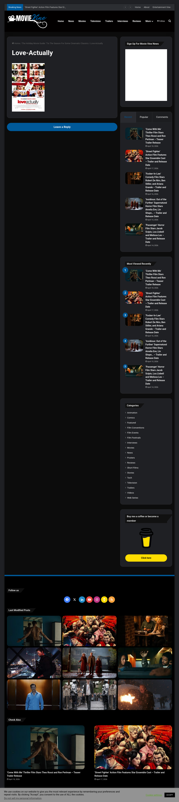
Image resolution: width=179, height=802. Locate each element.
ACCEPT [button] (169, 795)
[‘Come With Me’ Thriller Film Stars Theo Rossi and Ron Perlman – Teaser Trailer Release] (134, 134)
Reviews (137, 21)
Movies (82, 21)
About (146, 7)
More (148, 21)
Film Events (132, 432)
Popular (144, 117)
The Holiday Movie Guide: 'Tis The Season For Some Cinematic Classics (55, 43)
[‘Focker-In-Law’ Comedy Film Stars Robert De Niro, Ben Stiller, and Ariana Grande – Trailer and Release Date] (134, 178)
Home (138, 7)
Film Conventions (135, 427)
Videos (130, 492)
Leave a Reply (62, 127)
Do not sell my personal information (22, 798)
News (71, 21)
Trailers (109, 21)
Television (95, 21)
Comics (131, 417)
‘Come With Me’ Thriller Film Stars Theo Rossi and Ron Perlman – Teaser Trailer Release (155, 136)
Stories (130, 472)
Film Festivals (134, 437)
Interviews (123, 21)
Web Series (132, 497)
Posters (131, 457)
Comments (162, 117)
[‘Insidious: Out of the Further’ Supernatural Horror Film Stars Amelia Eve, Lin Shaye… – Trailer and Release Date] (134, 204)
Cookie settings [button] (154, 795)
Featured (131, 422)
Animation (132, 412)
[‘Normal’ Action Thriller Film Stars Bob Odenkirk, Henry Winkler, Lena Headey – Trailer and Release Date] (145, 694)
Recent (128, 117)
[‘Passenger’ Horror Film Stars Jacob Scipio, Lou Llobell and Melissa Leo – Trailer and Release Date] (134, 229)
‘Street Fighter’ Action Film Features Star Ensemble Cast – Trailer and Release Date (156, 158)
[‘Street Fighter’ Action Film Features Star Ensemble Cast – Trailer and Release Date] (134, 156)
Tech (129, 477)
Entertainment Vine (162, 7)
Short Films (132, 467)
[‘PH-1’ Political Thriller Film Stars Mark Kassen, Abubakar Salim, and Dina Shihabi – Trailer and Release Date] (34, 694)
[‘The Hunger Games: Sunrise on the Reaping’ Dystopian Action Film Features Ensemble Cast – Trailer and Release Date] (89, 694)
